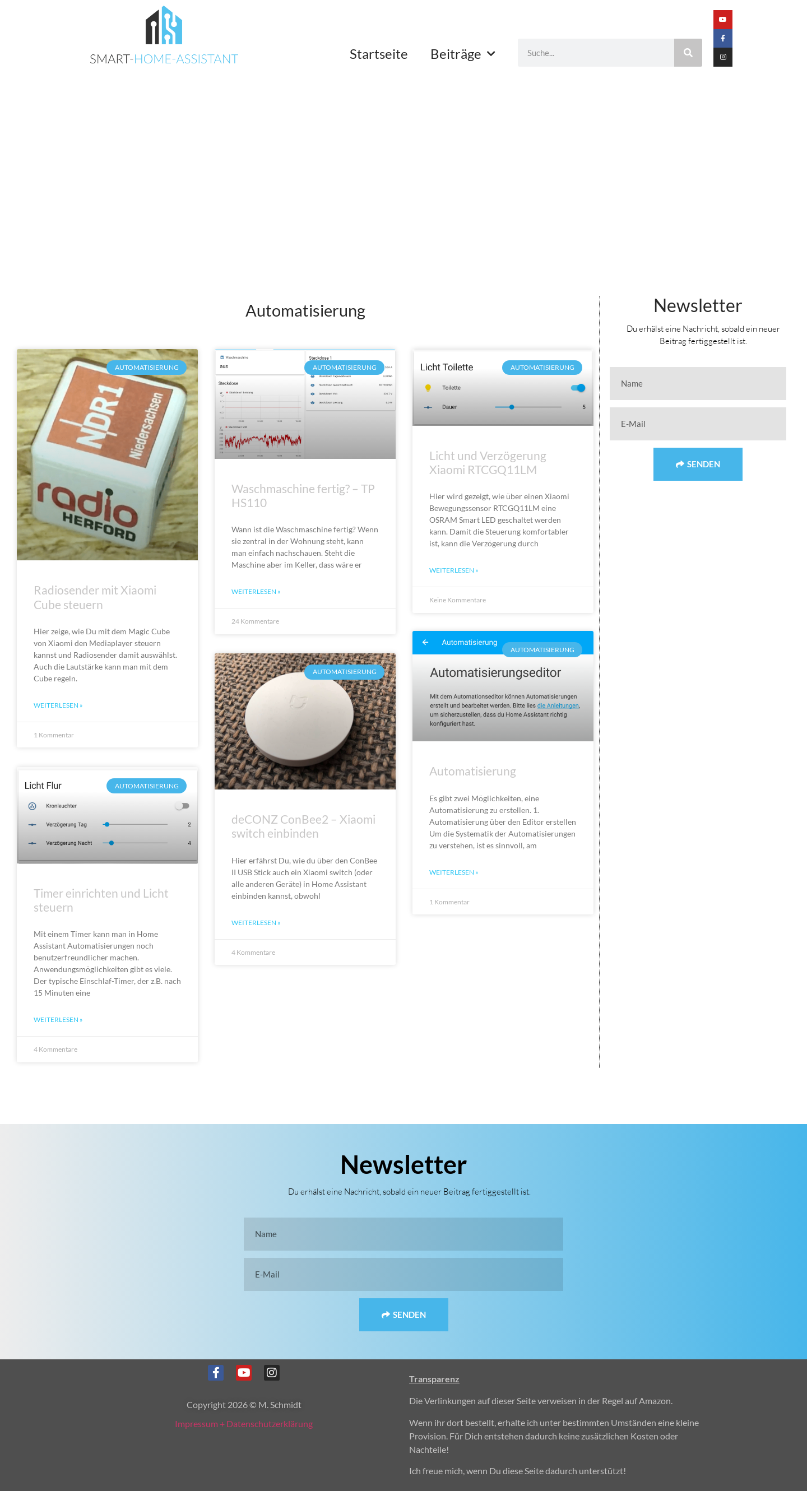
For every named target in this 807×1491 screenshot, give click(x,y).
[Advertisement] (403, 156)
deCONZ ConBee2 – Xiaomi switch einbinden (303, 826)
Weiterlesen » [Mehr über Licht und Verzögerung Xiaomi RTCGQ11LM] (454, 570)
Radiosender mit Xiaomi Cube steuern (95, 597)
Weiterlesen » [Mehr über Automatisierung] (454, 873)
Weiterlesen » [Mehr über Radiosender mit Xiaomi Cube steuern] (58, 705)
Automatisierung (472, 772)
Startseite (379, 53)
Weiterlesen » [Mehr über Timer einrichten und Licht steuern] (58, 1019)
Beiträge (462, 54)
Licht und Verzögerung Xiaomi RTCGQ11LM (487, 462)
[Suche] (688, 53)
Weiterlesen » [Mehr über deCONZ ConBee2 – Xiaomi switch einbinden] (256, 922)
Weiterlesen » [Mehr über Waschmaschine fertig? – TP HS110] (256, 591)
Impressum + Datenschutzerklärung (244, 1423)
